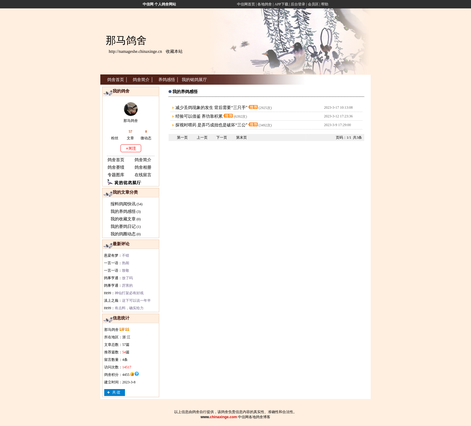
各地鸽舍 (264, 4)
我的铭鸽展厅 (194, 79)
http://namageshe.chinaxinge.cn (135, 51)
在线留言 (143, 175)
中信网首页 (246, 4)
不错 (125, 255)
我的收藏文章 (123, 219)
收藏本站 (174, 51)
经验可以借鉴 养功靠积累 (199, 116)
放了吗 (127, 278)
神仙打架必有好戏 (129, 293)
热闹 (125, 263)
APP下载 (281, 4)
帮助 (324, 4)
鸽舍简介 (141, 79)
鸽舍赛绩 (116, 167)
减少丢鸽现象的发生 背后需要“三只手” (211, 107)
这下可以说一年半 (136, 300)
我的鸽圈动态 (123, 234)
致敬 (125, 270)
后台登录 (298, 4)
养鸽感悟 (166, 79)
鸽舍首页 (115, 79)
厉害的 (127, 285)
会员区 (313, 4)
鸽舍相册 (143, 167)
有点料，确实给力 (129, 308)
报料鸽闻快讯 (123, 204)
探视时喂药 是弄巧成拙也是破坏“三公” (211, 125)
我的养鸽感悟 (123, 211)
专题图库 (116, 175)
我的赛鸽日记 (123, 226)
